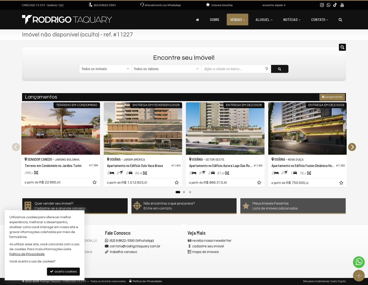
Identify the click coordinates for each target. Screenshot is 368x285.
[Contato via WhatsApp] (359, 262)
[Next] (352, 147)
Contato (319, 19)
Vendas (237, 19)
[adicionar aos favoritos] (95, 183)
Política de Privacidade (147, 281)
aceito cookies (63, 271)
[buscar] (279, 69)
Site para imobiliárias (316, 281)
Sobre (214, 19)
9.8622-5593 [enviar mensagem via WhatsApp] (105, 5)
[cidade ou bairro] (236, 69)
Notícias (291, 19)
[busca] (340, 19)
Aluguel (264, 19)
